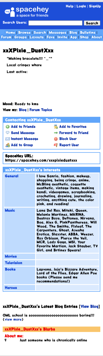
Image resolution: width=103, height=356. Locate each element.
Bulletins (87, 32)
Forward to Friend (71, 133)
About (97, 37)
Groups (20, 37)
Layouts (37, 37)
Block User (65, 139)
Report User (66, 145)
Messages (57, 32)
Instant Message (21, 139)
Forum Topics (40, 110)
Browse (24, 32)
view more (13, 319)
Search (92, 23)
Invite (62, 37)
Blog (73, 32)
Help (70, 6)
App (73, 37)
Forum (6, 37)
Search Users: (15, 23)
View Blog (89, 306)
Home (10, 32)
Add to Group (19, 145)
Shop (84, 37)
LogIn (81, 6)
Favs (50, 37)
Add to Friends (20, 127)
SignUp (95, 6)
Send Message (19, 133)
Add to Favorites (70, 127)
